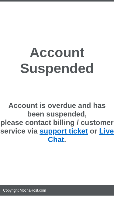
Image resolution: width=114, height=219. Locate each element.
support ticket (64, 131)
